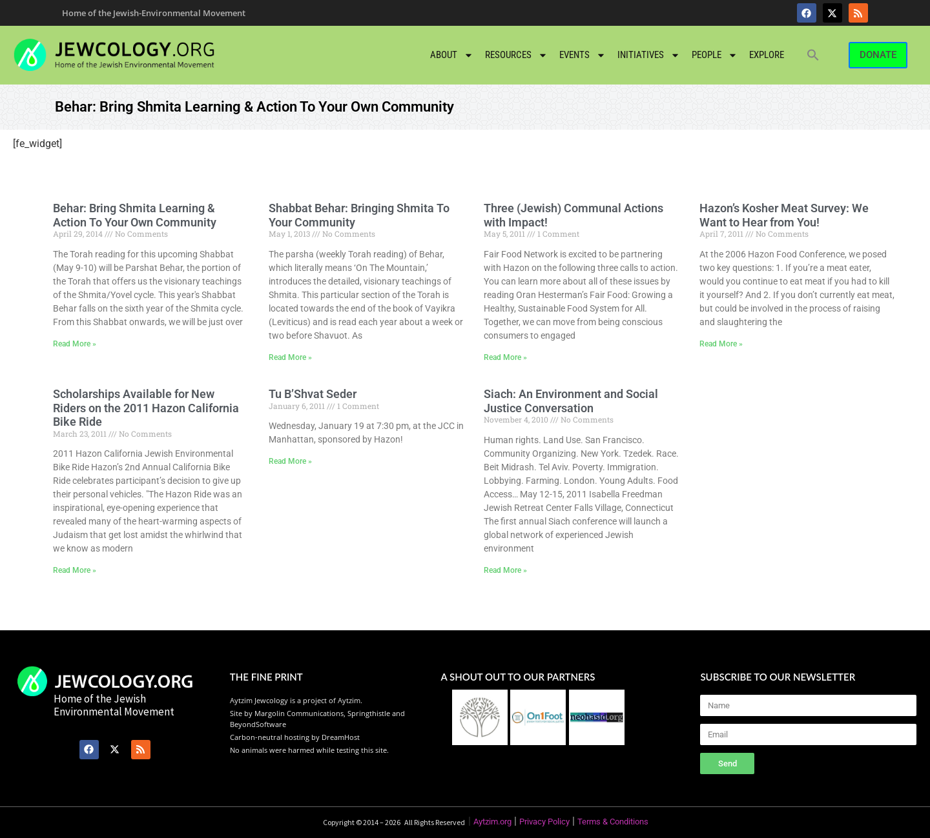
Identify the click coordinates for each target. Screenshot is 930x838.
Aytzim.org (492, 821)
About (451, 55)
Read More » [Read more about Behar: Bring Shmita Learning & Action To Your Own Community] (74, 343)
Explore (766, 55)
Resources (516, 55)
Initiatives (648, 55)
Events (582, 55)
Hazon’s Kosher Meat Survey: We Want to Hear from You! (784, 215)
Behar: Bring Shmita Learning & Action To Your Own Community (134, 215)
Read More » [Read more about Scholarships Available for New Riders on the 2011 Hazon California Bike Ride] (74, 570)
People (715, 55)
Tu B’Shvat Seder (312, 394)
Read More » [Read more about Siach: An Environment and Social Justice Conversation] (505, 570)
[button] (813, 55)
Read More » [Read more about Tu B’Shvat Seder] (290, 461)
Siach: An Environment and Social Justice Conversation (571, 401)
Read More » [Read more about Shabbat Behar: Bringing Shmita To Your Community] (290, 357)
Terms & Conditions (612, 821)
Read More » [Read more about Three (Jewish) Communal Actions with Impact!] (505, 357)
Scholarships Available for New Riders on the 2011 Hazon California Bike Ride (146, 407)
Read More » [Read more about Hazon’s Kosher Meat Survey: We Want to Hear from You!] (721, 343)
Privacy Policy (544, 821)
